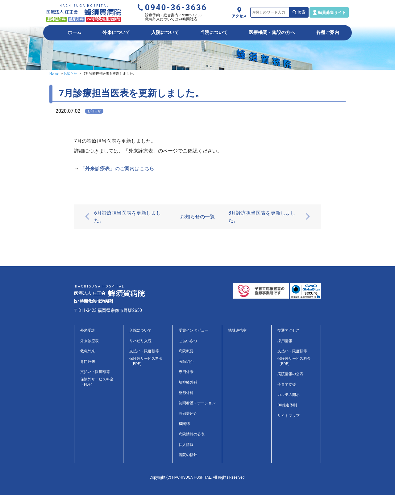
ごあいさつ (188, 341)
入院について (165, 32)
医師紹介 (186, 361)
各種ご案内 (327, 32)
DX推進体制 (287, 405)
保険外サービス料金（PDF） (97, 382)
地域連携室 (237, 330)
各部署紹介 (188, 413)
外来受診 (87, 330)
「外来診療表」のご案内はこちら (117, 168)
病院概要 (186, 351)
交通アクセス (288, 330)
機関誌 (184, 424)
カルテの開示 (288, 394)
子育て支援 (286, 384)
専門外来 (87, 361)
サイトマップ (288, 415)
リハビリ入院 (140, 341)
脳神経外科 (188, 382)
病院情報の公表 (192, 434)
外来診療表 (89, 341)
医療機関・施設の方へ (272, 32)
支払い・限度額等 (95, 372)
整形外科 (186, 393)
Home (54, 74)
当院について (214, 32)
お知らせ (70, 74)
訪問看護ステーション (197, 403)
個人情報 (186, 445)
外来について (116, 32)
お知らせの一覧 (197, 217)
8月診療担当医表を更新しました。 (261, 216)
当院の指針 (188, 455)
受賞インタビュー (193, 330)
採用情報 (284, 341)
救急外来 (87, 351)
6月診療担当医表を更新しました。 (127, 216)
